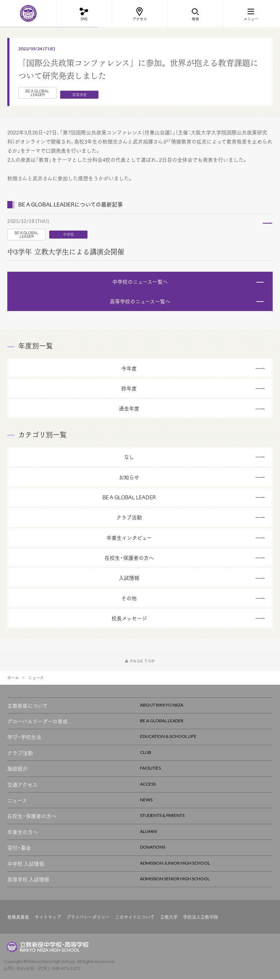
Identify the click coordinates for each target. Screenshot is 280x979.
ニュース (36, 678)
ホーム (13, 678)
